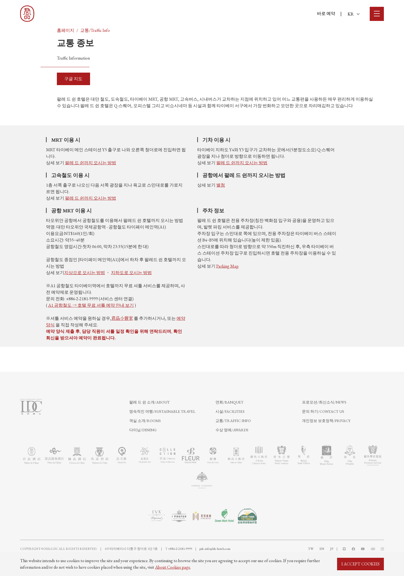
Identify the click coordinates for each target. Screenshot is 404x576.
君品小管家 (122, 318)
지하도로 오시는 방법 (131, 272)
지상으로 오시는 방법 (84, 272)
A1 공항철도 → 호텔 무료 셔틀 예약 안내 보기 (91, 305)
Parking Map (227, 266)
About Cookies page (172, 567)
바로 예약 (326, 13)
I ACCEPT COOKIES (360, 564)
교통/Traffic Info (95, 30)
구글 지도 (73, 79)
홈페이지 (65, 30)
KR (353, 14)
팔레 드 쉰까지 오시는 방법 (90, 163)
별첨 (220, 185)
